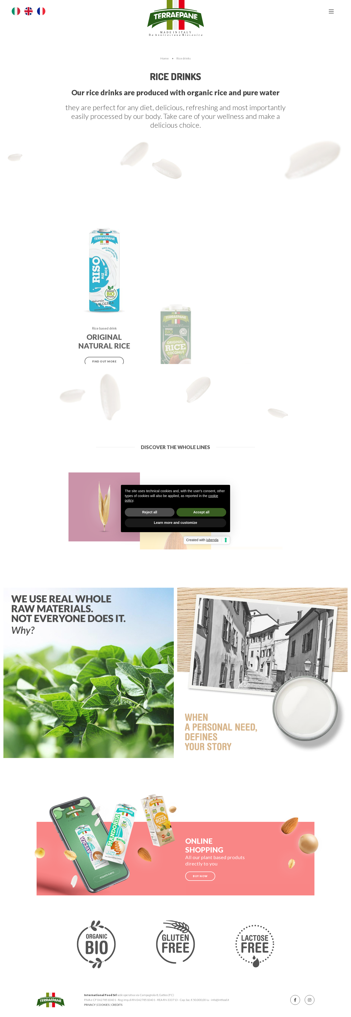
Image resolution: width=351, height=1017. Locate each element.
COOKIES (103, 1005)
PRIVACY (90, 1005)
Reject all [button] (149, 512)
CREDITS (116, 1005)
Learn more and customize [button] (175, 523)
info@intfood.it (220, 1000)
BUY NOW (200, 876)
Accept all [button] (201, 512)
